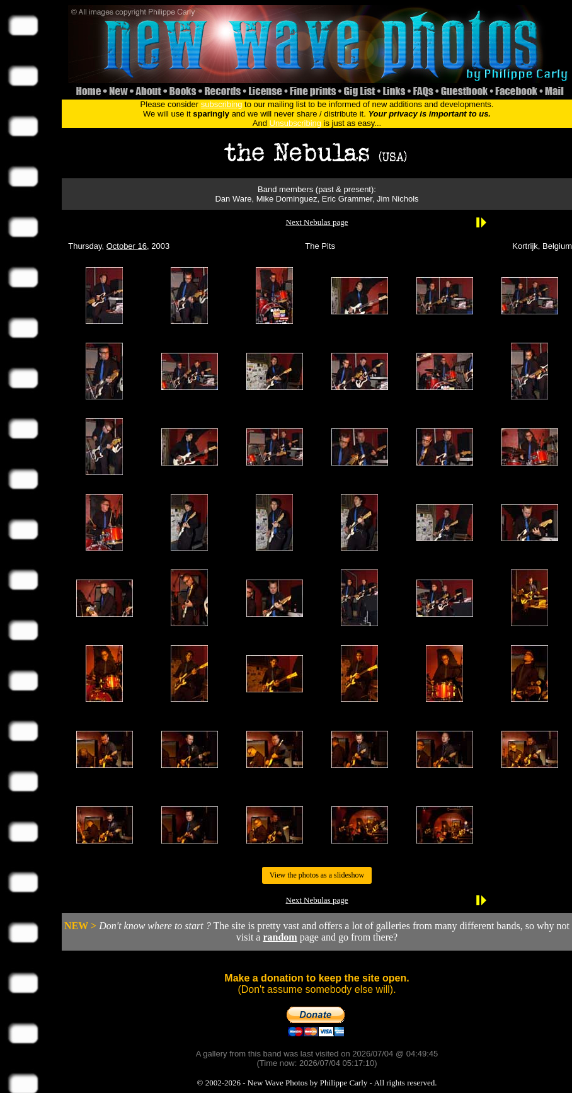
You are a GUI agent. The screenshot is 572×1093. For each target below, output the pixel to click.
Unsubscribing (295, 123)
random (280, 937)
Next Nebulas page (317, 222)
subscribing (222, 104)
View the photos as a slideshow (317, 875)
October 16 (126, 246)
